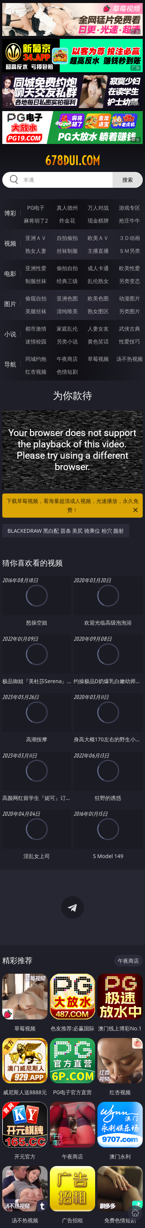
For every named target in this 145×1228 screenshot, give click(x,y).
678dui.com (72, 160)
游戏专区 (129, 207)
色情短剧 (67, 371)
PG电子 (36, 207)
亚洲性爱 (35, 268)
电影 (10, 273)
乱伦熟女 (98, 281)
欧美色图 (98, 298)
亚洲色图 (67, 298)
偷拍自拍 (67, 268)
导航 (10, 364)
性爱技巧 (129, 341)
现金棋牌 (98, 220)
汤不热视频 (129, 358)
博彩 (10, 213)
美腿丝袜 (35, 311)
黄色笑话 (98, 341)
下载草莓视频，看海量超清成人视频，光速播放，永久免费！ (72, 506)
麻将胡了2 (36, 220)
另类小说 (67, 341)
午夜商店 (67, 358)
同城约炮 (35, 358)
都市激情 (35, 328)
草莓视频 (98, 358)
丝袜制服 (67, 250)
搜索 (127, 179)
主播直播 (98, 250)
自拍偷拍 (67, 237)
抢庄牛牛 (129, 220)
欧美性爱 (129, 268)
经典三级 (67, 281)
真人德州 (67, 207)
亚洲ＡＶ (35, 237)
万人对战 (98, 207)
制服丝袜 (35, 281)
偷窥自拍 (35, 298)
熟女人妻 (35, 250)
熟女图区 (98, 311)
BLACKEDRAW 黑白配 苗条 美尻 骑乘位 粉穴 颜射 (66, 530)
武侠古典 (129, 328)
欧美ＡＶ (98, 237)
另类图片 (129, 311)
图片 (10, 304)
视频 (10, 243)
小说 (10, 334)
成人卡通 (98, 268)
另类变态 (129, 281)
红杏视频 (35, 371)
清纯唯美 (67, 311)
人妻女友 (98, 328)
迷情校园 (35, 341)
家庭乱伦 (67, 328)
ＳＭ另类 (129, 250)
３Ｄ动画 (129, 237)
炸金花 (67, 220)
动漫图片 (129, 298)
